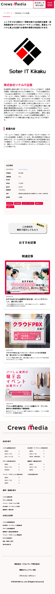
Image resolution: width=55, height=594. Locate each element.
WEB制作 (17, 203)
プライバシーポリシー (27, 576)
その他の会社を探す (33, 474)
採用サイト (39, 203)
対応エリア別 (8, 454)
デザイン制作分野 (7, 500)
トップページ (8, 13)
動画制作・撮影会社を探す (35, 461)
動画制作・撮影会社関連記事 (10, 532)
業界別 (6, 451)
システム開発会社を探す (9, 448)
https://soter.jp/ (23, 169)
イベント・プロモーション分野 (11, 503)
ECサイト (9, 203)
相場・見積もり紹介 (8, 541)
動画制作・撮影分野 (8, 509)
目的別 (6, 483)
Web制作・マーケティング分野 (11, 506)
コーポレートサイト (28, 203)
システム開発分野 (7, 497)
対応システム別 (9, 456)
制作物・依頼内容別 (34, 456)
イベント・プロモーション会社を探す (13, 474)
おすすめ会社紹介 (7, 538)
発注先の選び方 (7, 544)
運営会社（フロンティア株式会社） (27, 564)
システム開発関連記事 (9, 522)
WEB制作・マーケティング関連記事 (12, 525)
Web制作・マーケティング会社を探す (38, 448)
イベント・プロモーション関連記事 (12, 535)
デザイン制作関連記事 (9, 528)
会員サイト (10, 207)
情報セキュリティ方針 (27, 570)
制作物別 (7, 470)
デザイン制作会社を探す (9, 461)
